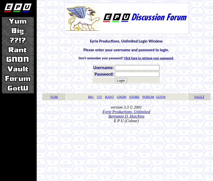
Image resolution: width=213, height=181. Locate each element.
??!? (99, 97)
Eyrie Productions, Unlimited (126, 112)
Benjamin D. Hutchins (126, 116)
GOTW (161, 97)
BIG (91, 97)
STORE (134, 97)
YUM (54, 97)
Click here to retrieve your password (148, 58)
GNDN (121, 97)
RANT (109, 97)
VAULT (199, 97)
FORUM (148, 97)
